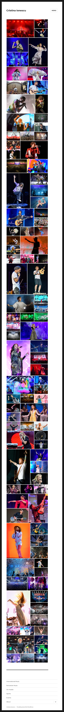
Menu (54, 10)
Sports (8, 693)
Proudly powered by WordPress (25, 707)
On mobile (9, 689)
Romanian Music (12, 685)
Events (8, 698)
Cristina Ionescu (16, 10)
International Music (12, 681)
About (8, 702)
